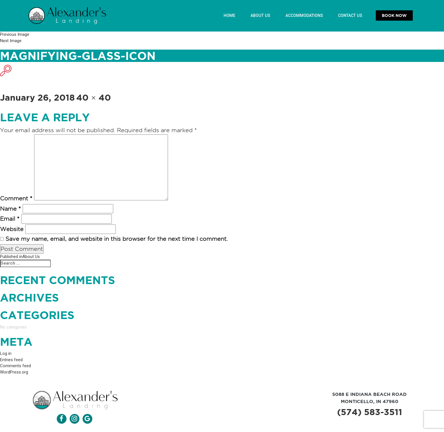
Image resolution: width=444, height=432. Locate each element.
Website (12, 229)
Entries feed (11, 360)
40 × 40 (93, 97)
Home (230, 15)
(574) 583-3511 (369, 412)
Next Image (10, 40)
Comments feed (15, 366)
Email (9, 219)
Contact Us (350, 15)
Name (10, 209)
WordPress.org (14, 372)
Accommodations (304, 15)
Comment (16, 199)
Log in (5, 354)
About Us (261, 15)
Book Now (394, 15)
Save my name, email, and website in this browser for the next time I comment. (116, 239)
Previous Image (14, 34)
